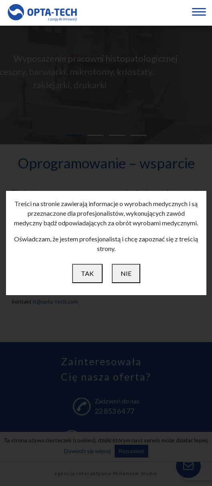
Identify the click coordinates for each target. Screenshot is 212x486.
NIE (126, 273)
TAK (87, 273)
